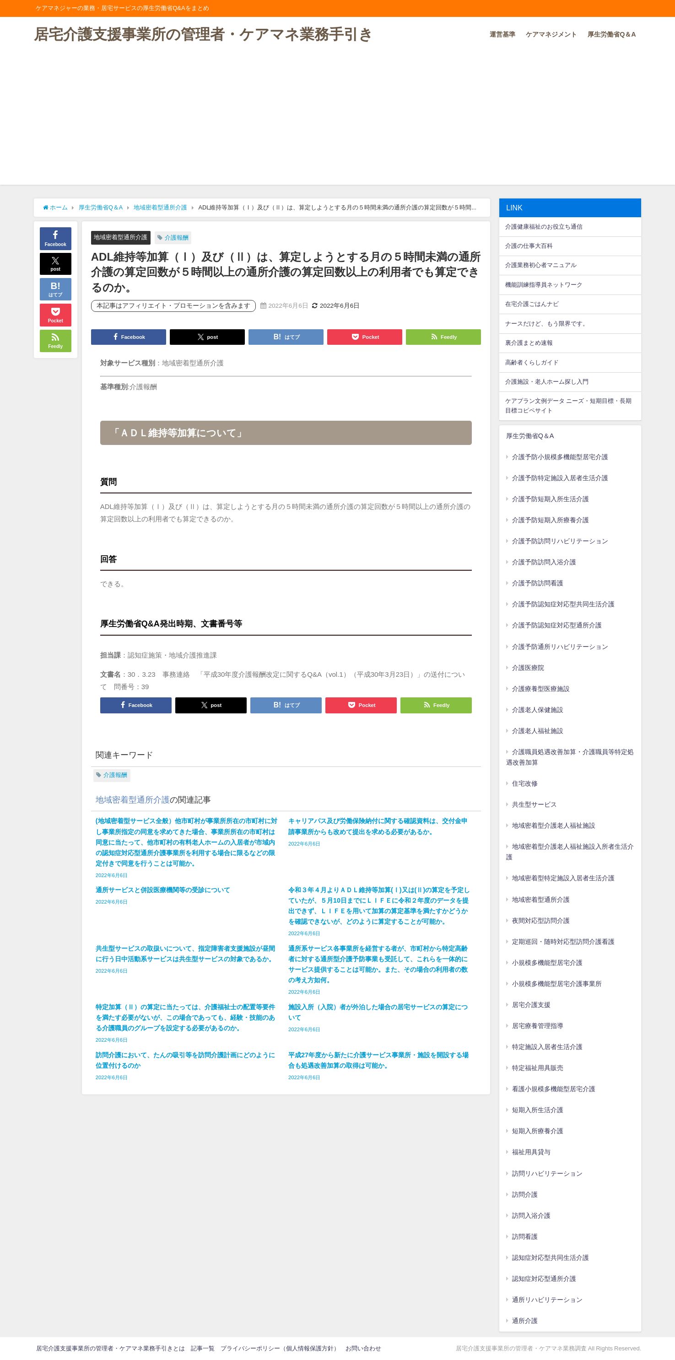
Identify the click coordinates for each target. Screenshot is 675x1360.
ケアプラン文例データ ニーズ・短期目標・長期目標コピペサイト (568, 405)
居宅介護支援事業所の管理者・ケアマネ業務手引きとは (110, 1348)
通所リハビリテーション (547, 1299)
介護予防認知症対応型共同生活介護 (563, 604)
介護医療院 (528, 667)
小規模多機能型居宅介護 (547, 962)
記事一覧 (203, 1348)
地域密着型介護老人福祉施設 (553, 825)
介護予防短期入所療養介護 (550, 520)
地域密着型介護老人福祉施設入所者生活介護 (570, 851)
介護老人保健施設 (537, 710)
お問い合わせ (363, 1348)
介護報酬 (177, 238)
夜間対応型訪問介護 (541, 920)
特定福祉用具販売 (537, 1068)
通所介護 (525, 1320)
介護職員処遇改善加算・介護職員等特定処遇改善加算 (570, 757)
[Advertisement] (337, 121)
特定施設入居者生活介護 (547, 1047)
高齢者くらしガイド (532, 362)
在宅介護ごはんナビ (532, 304)
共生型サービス (534, 804)
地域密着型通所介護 (120, 237)
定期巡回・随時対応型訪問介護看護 (563, 941)
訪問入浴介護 (531, 1215)
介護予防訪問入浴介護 (544, 562)
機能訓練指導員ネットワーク (544, 285)
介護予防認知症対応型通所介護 (557, 625)
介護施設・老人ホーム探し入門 (547, 382)
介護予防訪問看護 (537, 583)
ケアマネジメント (551, 34)
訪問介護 (525, 1194)
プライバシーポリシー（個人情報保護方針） (280, 1348)
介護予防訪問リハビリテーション (560, 541)
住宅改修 (525, 783)
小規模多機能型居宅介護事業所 (557, 983)
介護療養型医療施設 (541, 688)
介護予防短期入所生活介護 (550, 499)
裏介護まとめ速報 (529, 343)
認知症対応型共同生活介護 (550, 1257)
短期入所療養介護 (537, 1131)
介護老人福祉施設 (537, 731)
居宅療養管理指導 (537, 1026)
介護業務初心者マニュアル (541, 265)
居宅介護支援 (531, 1004)
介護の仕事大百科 (529, 246)
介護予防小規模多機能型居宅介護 (560, 457)
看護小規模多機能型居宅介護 (553, 1089)
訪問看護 (525, 1236)
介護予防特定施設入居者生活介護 (560, 478)
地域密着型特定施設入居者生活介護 (563, 878)
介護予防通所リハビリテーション (560, 646)
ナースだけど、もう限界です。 (547, 324)
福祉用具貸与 (531, 1152)
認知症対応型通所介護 (544, 1278)
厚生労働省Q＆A (612, 34)
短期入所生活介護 (537, 1110)
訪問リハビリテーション (547, 1173)
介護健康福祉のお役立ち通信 (544, 227)
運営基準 (502, 34)
